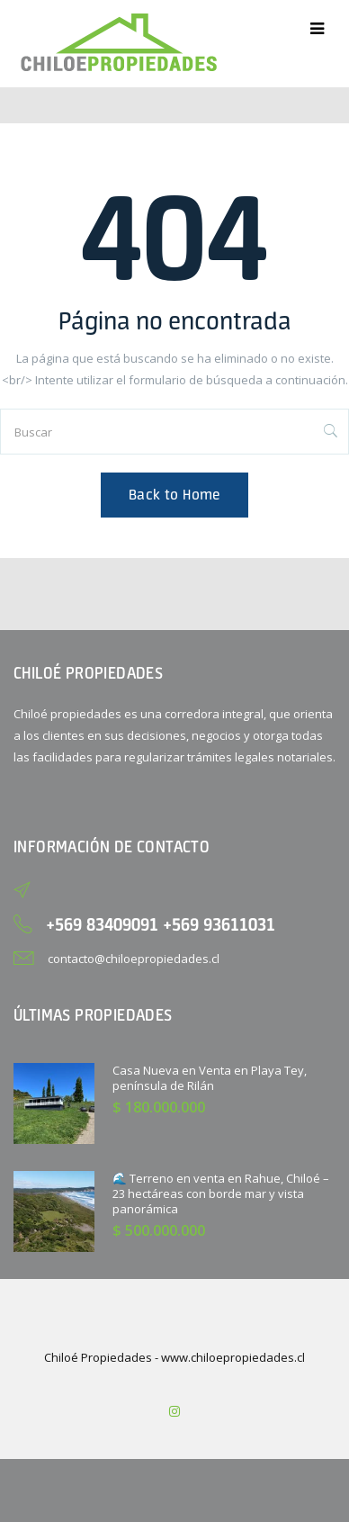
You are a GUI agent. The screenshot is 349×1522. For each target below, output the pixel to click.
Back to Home (174, 494)
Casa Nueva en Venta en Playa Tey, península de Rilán (209, 1078)
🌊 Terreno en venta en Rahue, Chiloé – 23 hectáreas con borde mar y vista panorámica (220, 1193)
